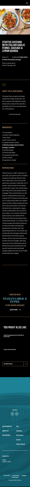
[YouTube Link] (16, 414)
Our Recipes (6, 435)
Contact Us (5, 456)
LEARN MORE (14, 310)
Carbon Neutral (20, 444)
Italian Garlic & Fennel (15, 299)
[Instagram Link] (12, 414)
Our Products (7, 426)
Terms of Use (7, 475)
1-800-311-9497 (6, 462)
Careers (18, 440)
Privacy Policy (15, 475)
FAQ (17, 426)
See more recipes (8, 364)
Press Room (19, 435)
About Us (5, 431)
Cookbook (19, 431)
